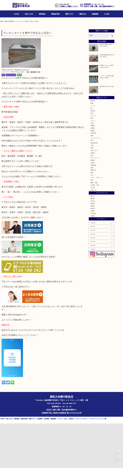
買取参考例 (55, 14)
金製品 (93, 172)
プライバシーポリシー (82, 463)
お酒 (92, 167)
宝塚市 (93, 260)
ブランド (93, 160)
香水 (92, 200)
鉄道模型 (93, 209)
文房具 (93, 207)
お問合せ (71, 463)
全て (3, 119)
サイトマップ (94, 463)
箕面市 (93, 248)
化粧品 (93, 197)
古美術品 (93, 177)
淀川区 (93, 245)
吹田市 (93, 253)
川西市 (93, 255)
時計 (92, 162)
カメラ (93, 165)
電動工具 (93, 215)
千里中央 (93, 258)
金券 (92, 185)
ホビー (93, 219)
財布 (92, 148)
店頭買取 (39, 463)
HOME (16, 14)
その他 (106, 14)
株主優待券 (94, 187)
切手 (92, 224)
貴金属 (93, 155)
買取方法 (82, 14)
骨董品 (93, 170)
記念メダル (94, 195)
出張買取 (46, 463)
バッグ (93, 150)
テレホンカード (10, 119)
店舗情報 (95, 14)
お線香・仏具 (95, 229)
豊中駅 (93, 243)
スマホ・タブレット (97, 222)
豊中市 (19, 119)
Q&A (65, 463)
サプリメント (95, 202)
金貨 (92, 192)
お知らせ (93, 234)
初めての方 (29, 14)
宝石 (92, 158)
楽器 (92, 217)
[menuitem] (16, 13)
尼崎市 (93, 250)
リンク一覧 (103, 463)
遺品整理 (53, 463)
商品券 (93, 145)
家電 (92, 212)
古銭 (92, 190)
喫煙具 (93, 205)
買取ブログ (69, 14)
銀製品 (93, 175)
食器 (92, 180)
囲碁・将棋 (94, 227)
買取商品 (42, 14)
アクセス (60, 463)
